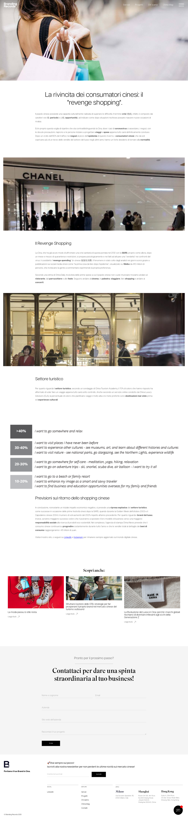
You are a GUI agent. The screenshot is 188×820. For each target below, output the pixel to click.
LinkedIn (68, 537)
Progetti (139, 5)
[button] (126, 5)
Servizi (126, 5)
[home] (11, 5)
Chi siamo (153, 5)
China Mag (168, 5)
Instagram (78, 537)
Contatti (84, 808)
